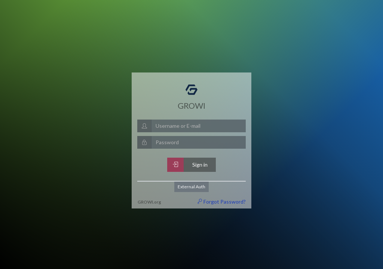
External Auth (191, 186)
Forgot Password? (221, 201)
